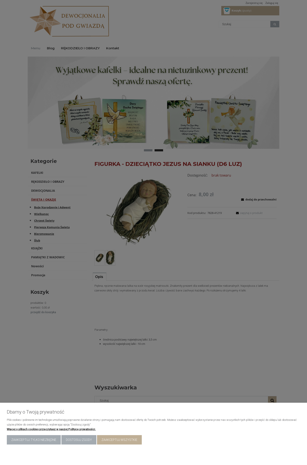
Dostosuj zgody (79, 440)
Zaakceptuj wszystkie (119, 440)
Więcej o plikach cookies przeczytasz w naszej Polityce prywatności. (51, 429)
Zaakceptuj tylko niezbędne (33, 440)
